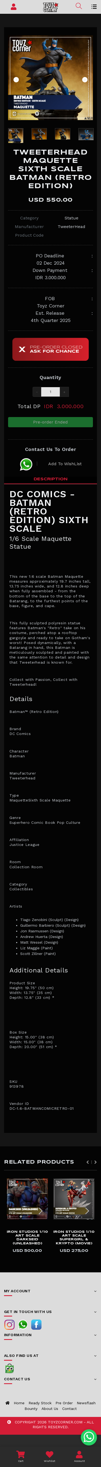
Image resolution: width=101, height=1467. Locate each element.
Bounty (31, 1408)
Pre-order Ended (50, 422)
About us (49, 1408)
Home (19, 1403)
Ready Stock (40, 1403)
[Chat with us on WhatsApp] (89, 1437)
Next (85, 79)
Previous (16, 79)
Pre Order (64, 1403)
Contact (69, 1408)
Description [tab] (51, 479)
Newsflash (86, 1403)
